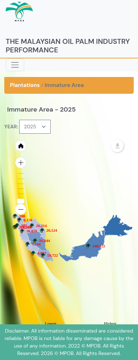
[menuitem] (34, 248)
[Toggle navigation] (15, 64)
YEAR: (11, 126)
